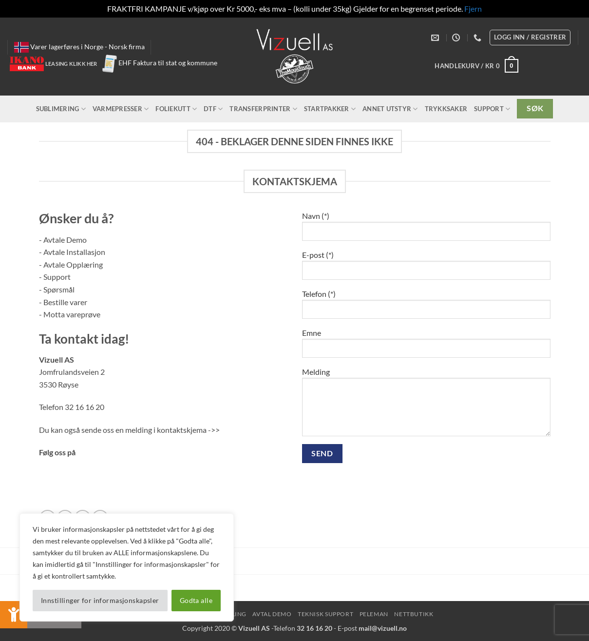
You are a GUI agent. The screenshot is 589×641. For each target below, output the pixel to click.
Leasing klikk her (71, 63)
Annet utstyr (390, 109)
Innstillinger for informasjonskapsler (100, 600)
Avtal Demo (271, 614)
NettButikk (413, 614)
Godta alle (196, 600)
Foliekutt (176, 109)
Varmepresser (121, 109)
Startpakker (330, 109)
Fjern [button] (473, 8)
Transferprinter (263, 109)
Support (492, 109)
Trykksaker (446, 109)
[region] (126, 567)
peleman (374, 614)
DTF (213, 109)
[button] (476, 65)
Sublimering (61, 109)
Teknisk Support (325, 614)
